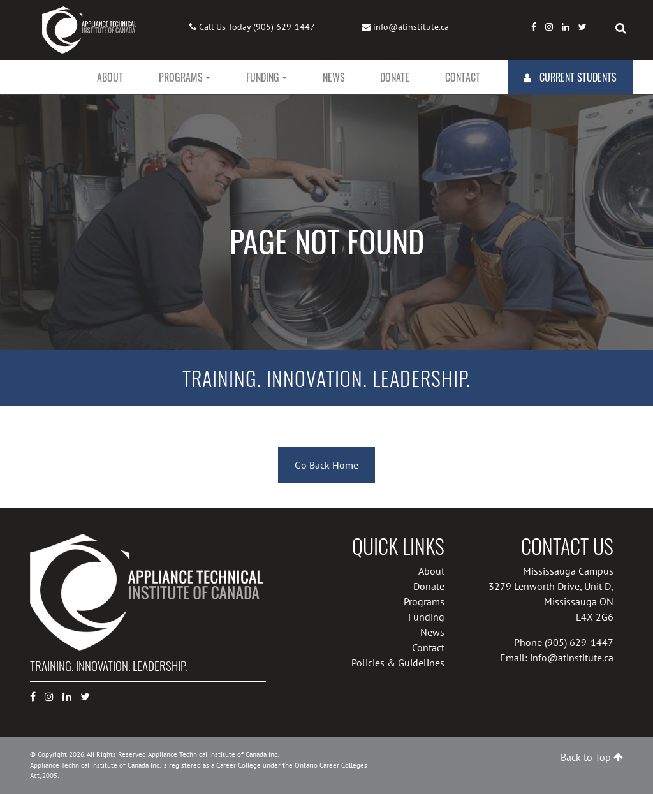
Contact (462, 77)
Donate (394, 77)
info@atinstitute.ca (411, 27)
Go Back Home (326, 465)
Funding (262, 77)
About (110, 77)
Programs (181, 77)
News (334, 77)
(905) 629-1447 (284, 27)
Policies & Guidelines (397, 662)
